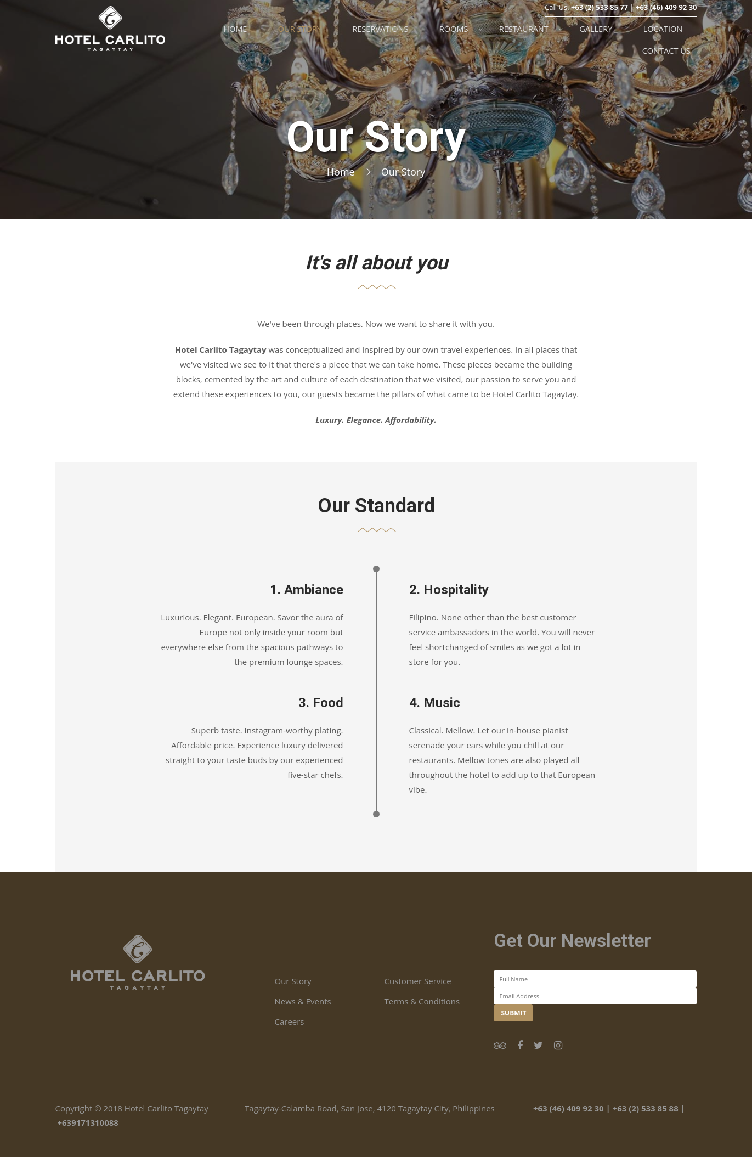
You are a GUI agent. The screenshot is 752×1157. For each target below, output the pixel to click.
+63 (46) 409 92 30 (666, 25)
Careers (289, 1021)
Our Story (292, 980)
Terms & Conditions (422, 1001)
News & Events (302, 1001)
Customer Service (417, 980)
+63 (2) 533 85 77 (599, 25)
